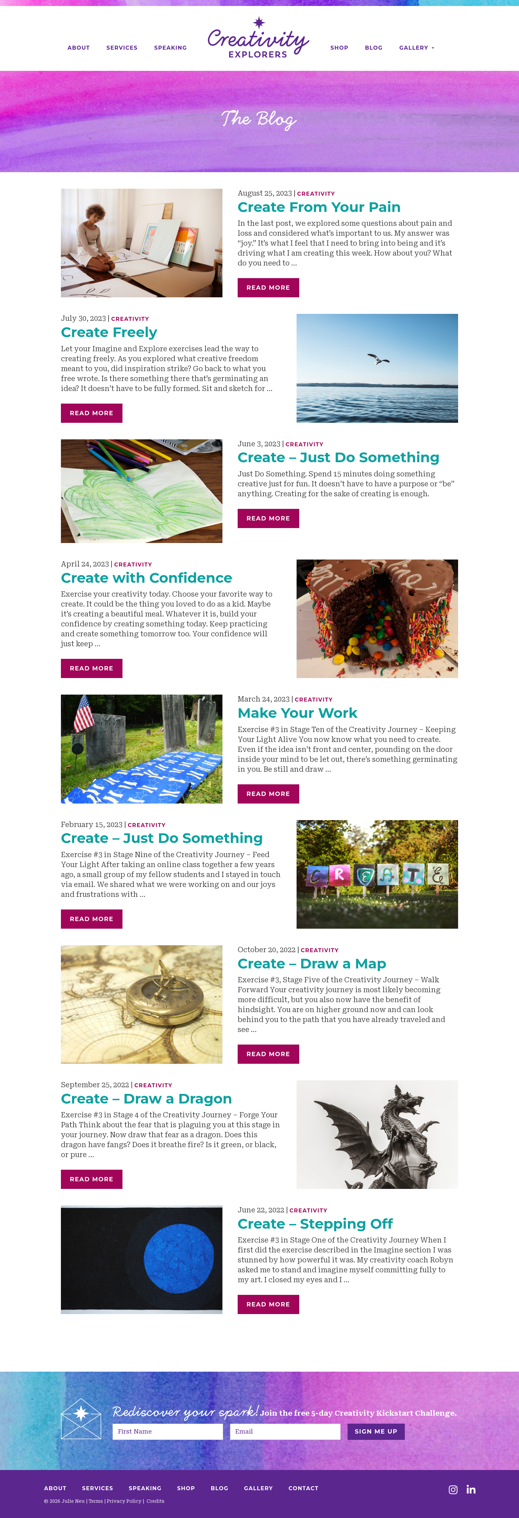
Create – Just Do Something (339, 457)
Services (122, 48)
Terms (96, 1501)
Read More (268, 287)
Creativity (316, 194)
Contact (304, 1488)
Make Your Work (298, 712)
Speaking (170, 48)
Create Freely (109, 332)
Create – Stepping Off (315, 1223)
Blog (374, 48)
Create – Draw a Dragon (146, 1098)
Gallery (413, 48)
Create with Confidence (146, 577)
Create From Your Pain (319, 207)
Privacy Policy (124, 1501)
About (79, 48)
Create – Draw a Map (312, 963)
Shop (340, 48)
